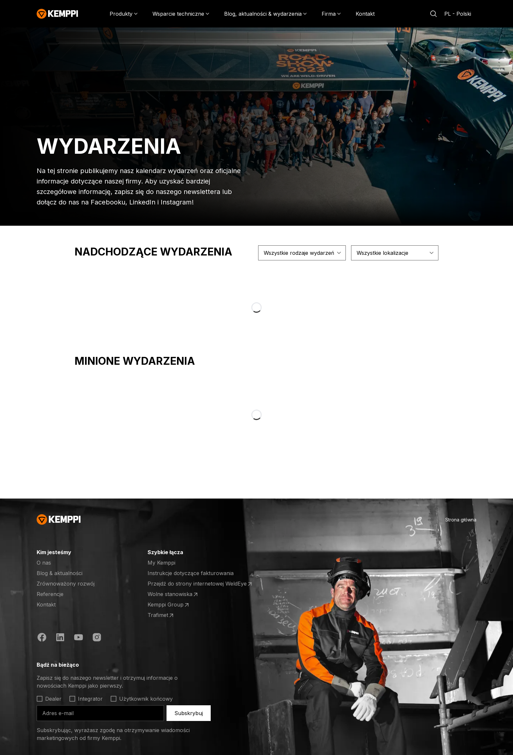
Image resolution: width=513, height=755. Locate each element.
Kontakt (365, 13)
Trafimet (161, 615)
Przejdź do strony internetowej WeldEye (200, 584)
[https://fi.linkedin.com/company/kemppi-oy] (60, 637)
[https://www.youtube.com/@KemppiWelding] (78, 637)
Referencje (50, 594)
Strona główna (460, 519)
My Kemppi (161, 562)
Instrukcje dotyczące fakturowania (191, 573)
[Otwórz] (90, 552)
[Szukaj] (433, 14)
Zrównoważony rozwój (66, 583)
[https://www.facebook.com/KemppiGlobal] (42, 637)
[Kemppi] (57, 14)
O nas (44, 562)
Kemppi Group (169, 604)
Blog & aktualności (59, 573)
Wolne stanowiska (173, 594)
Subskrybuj (188, 713)
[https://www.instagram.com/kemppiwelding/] (97, 637)
